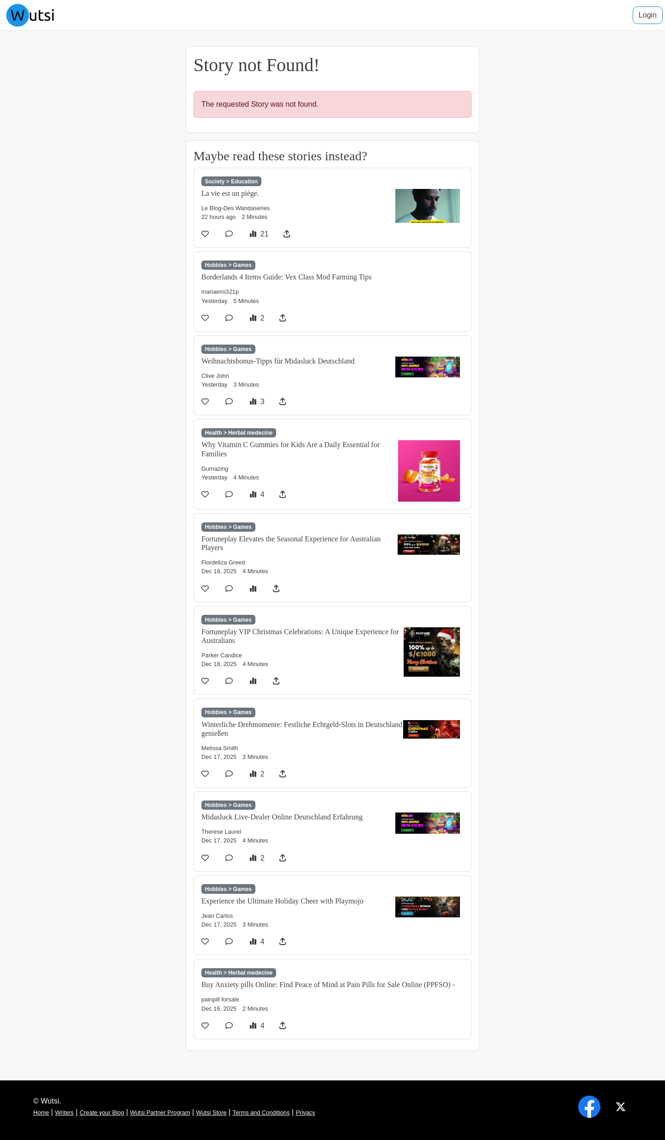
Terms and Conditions (261, 1112)
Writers (64, 1112)
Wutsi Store (211, 1112)
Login (648, 15)
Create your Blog (102, 1112)
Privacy (305, 1112)
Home (41, 1112)
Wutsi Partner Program (160, 1112)
